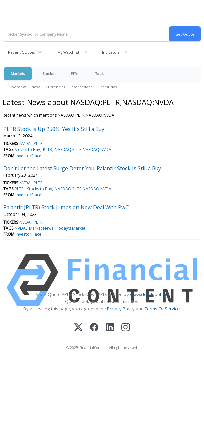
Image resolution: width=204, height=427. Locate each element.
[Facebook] (94, 328)
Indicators (110, 52)
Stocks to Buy (27, 149)
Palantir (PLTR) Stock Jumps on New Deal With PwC (66, 207)
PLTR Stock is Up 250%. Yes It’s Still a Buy (53, 129)
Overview (17, 86)
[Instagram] (126, 328)
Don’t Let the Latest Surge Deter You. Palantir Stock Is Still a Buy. (82, 168)
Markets (18, 73)
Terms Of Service (162, 309)
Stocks (47, 73)
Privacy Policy (121, 309)
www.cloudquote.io (149, 294)
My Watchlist (68, 52)
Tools (99, 73)
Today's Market (70, 228)
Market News (41, 228)
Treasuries (108, 86)
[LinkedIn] (110, 328)
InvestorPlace (28, 156)
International (82, 86)
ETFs (74, 73)
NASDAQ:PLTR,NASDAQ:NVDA (83, 149)
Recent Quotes (21, 52)
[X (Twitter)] (78, 328)
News (35, 86)
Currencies (55, 86)
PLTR (38, 143)
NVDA (25, 143)
